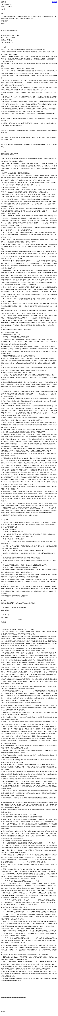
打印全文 (54, 2)
